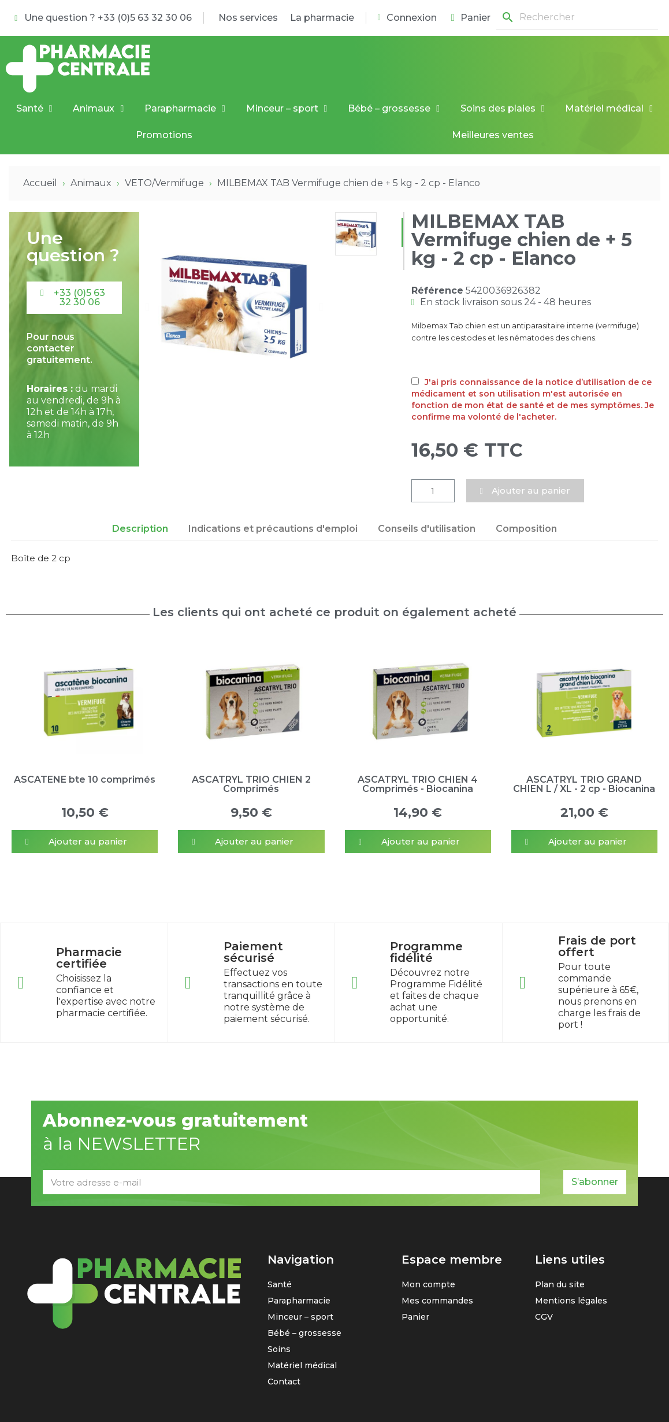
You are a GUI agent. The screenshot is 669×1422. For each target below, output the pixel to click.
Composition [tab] (526, 528)
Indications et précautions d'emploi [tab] (273, 528)
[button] (74, 298)
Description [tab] (140, 528)
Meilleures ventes (493, 134)
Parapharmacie (184, 108)
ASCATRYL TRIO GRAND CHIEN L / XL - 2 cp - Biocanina (584, 784)
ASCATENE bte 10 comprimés (84, 779)
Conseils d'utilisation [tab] (426, 528)
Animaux (98, 108)
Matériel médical (609, 108)
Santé (34, 108)
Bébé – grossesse (394, 108)
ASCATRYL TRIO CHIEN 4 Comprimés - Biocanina (418, 784)
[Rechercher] (577, 18)
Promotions (164, 134)
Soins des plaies (502, 108)
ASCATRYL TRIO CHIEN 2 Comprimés (251, 784)
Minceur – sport (287, 108)
